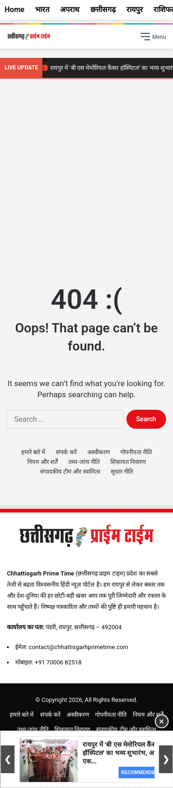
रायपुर (134, 9)
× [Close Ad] (161, 721)
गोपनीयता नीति (136, 452)
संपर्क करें (66, 452)
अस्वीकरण (98, 452)
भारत (42, 9)
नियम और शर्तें (42, 461)
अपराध (69, 9)
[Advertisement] (86, 179)
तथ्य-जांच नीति (84, 461)
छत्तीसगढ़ (103, 9)
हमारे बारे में (33, 452)
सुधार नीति (122, 471)
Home (14, 9)
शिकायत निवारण (128, 461)
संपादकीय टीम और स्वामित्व (70, 471)
